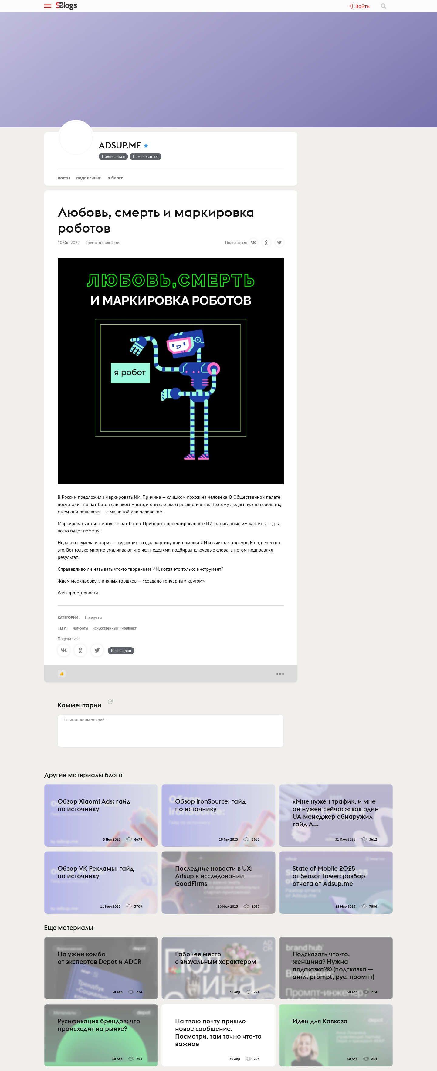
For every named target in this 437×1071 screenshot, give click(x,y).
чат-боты (80, 628)
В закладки (121, 650)
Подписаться (113, 156)
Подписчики (89, 178)
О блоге (115, 178)
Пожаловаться (145, 156)
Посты (64, 178)
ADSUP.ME (120, 145)
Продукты (93, 617)
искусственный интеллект (114, 628)
